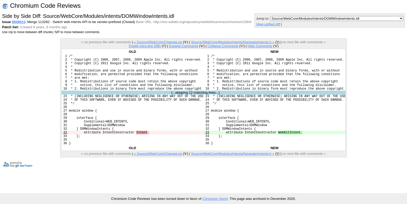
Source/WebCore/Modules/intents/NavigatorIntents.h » (232, 42)
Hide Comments (260, 46)
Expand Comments (183, 46)
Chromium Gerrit (215, 199)
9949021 (18, 22)
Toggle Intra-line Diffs (144, 46)
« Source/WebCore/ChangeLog (158, 42)
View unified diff (268, 24)
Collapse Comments (222, 46)
